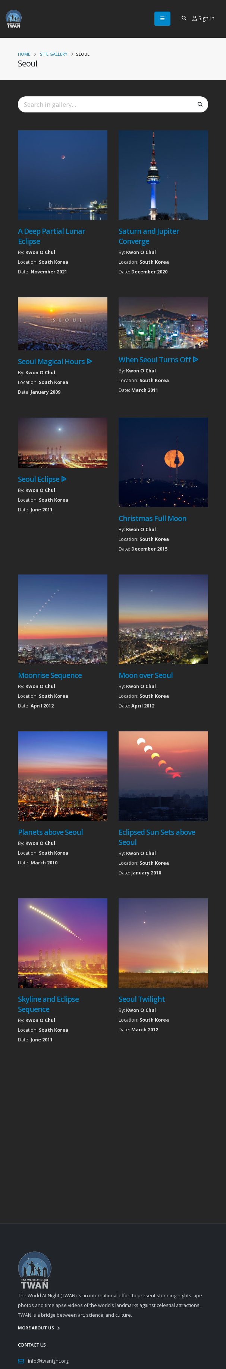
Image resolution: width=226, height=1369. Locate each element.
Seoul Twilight (142, 999)
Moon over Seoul (146, 675)
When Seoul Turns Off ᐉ (158, 359)
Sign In (203, 18)
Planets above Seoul (50, 832)
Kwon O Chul (40, 252)
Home (24, 54)
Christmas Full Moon (152, 518)
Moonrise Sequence (50, 675)
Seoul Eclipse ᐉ (42, 479)
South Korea (53, 262)
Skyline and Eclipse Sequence (48, 1004)
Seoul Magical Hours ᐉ (54, 361)
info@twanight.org (48, 1361)
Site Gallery (54, 54)
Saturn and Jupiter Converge (149, 236)
